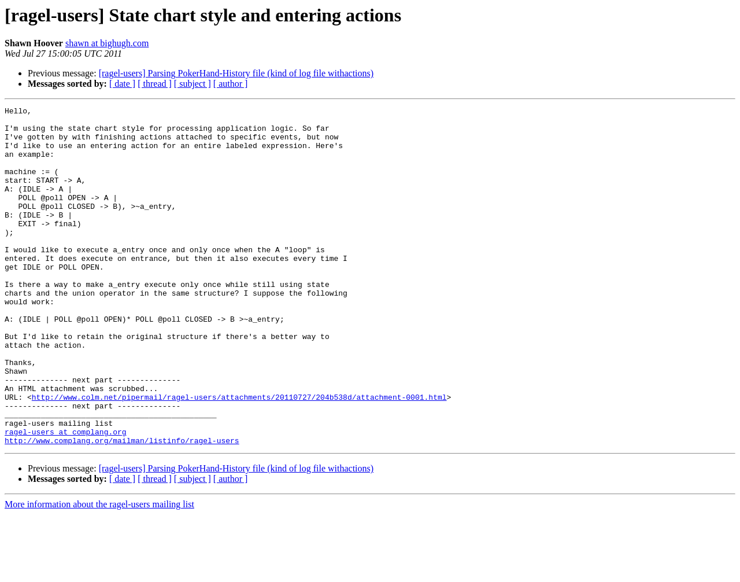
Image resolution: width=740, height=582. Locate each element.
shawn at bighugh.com (107, 43)
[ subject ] (192, 84)
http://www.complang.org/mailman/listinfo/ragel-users (122, 508)
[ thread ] (155, 84)
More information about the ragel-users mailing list (99, 572)
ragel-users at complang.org (66, 497)
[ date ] (122, 84)
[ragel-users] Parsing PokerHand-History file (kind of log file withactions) (236, 73)
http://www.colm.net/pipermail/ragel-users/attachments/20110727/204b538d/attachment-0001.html (239, 456)
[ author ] (230, 84)
